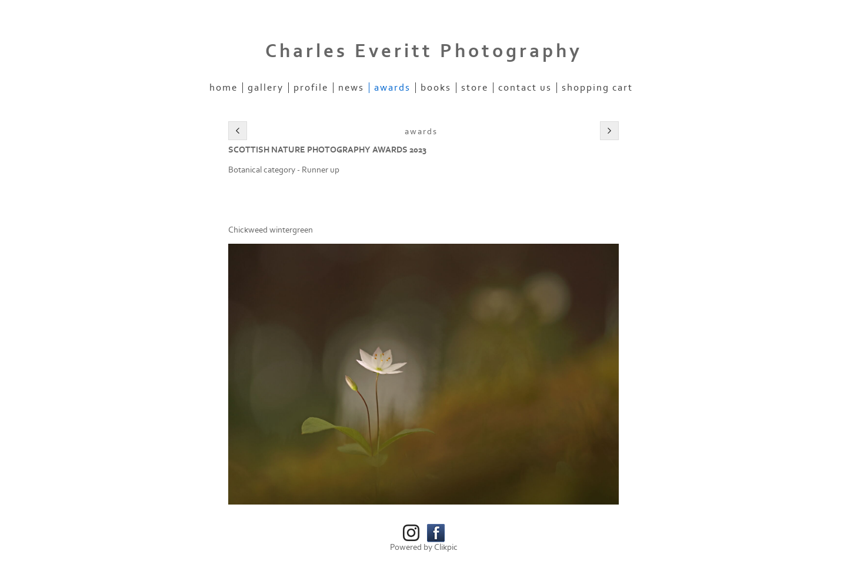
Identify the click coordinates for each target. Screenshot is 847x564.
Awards (392, 87)
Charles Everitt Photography (423, 51)
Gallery (266, 87)
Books (436, 87)
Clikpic (446, 547)
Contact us (525, 87)
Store (474, 87)
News (351, 87)
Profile (311, 87)
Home (223, 87)
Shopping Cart (597, 87)
